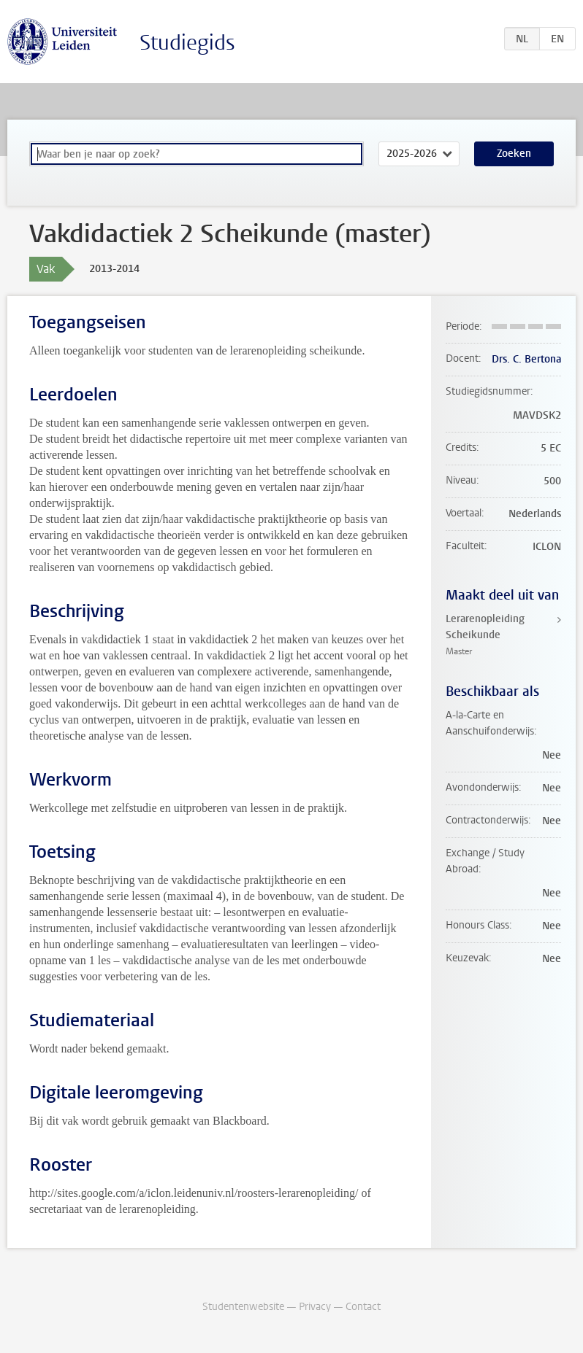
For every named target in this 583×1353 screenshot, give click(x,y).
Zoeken (514, 153)
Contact (363, 1307)
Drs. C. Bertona (526, 359)
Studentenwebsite (243, 1307)
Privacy (315, 1307)
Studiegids (187, 42)
